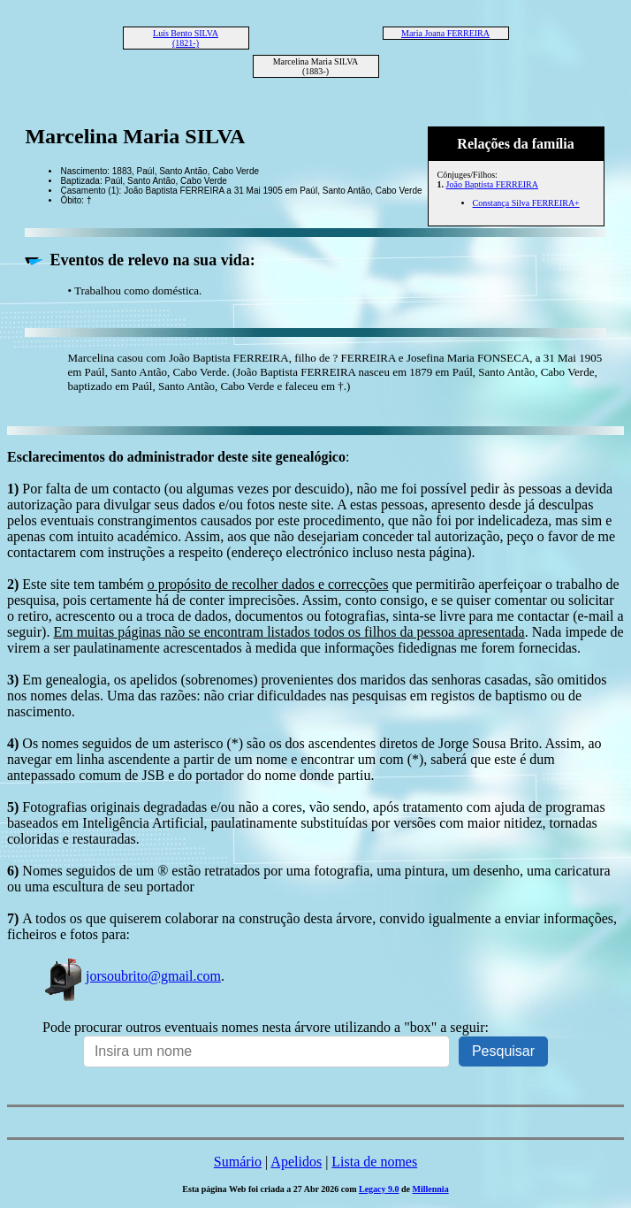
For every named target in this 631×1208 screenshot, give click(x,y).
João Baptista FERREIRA (492, 184)
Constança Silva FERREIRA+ (526, 203)
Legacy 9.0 (379, 1189)
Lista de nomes (374, 1161)
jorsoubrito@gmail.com (131, 975)
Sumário (238, 1161)
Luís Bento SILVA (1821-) (185, 38)
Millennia (431, 1189)
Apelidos (296, 1161)
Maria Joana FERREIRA (445, 33)
